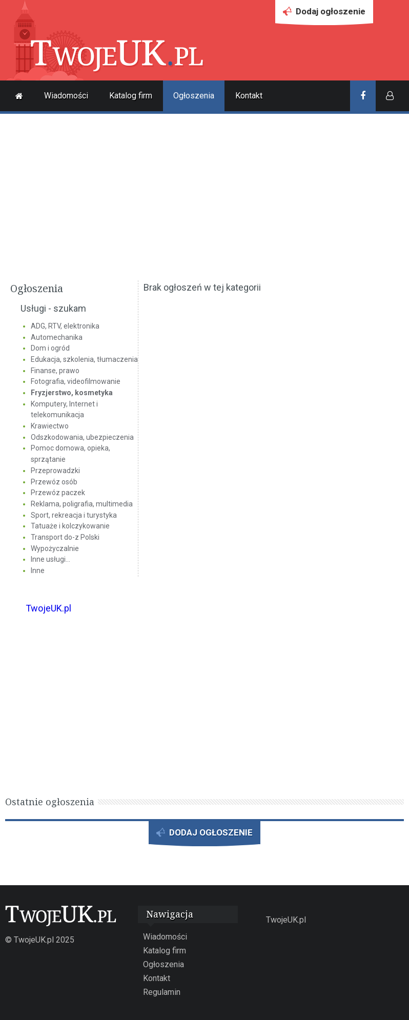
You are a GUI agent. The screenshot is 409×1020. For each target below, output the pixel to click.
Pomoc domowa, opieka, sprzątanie (70, 453)
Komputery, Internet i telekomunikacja (64, 409)
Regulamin (161, 992)
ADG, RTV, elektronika (65, 326)
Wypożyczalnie (55, 548)
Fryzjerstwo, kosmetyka (72, 393)
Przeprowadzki (55, 470)
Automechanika (57, 337)
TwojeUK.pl (48, 608)
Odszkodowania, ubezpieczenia (82, 437)
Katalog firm (130, 95)
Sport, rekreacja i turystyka (74, 515)
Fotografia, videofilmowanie (75, 381)
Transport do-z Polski (65, 537)
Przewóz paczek (58, 492)
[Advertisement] (204, 196)
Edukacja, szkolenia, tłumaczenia (84, 359)
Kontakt (248, 95)
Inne (38, 570)
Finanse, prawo (55, 370)
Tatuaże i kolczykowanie (70, 526)
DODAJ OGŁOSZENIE (204, 836)
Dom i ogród (50, 348)
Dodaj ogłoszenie (324, 14)
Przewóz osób (54, 482)
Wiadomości (66, 95)
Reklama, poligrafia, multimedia (82, 504)
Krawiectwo (50, 426)
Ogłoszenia (193, 95)
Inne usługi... (50, 559)
